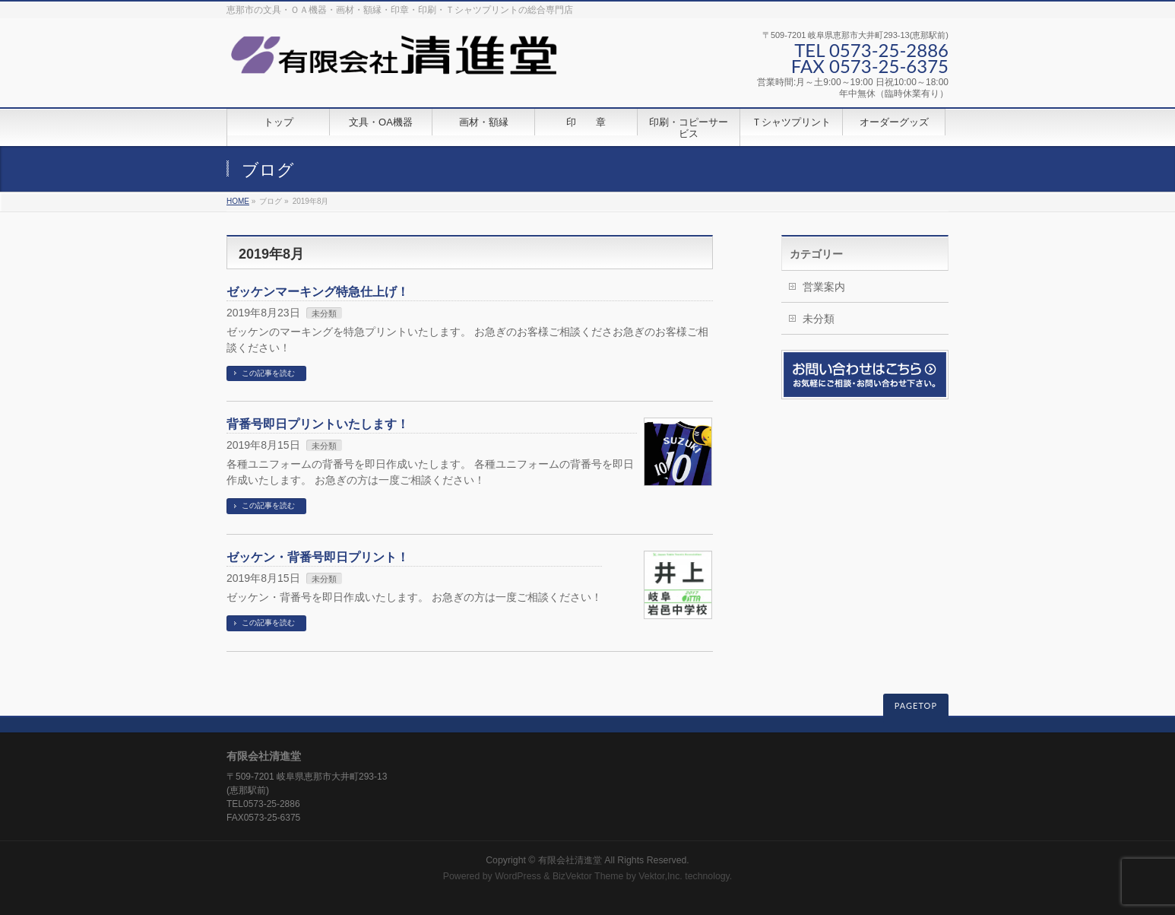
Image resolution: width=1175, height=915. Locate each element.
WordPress (518, 876)
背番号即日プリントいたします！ (317, 424)
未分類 (324, 313)
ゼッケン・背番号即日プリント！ (317, 557)
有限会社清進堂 (570, 860)
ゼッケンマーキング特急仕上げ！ (317, 291)
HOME (237, 201)
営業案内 (824, 287)
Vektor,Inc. (660, 876)
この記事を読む (268, 373)
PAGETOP (916, 705)
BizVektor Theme (588, 876)
